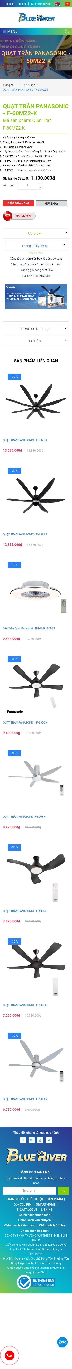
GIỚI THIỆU (35, 1199)
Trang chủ (10, 85)
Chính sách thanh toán (34, 1215)
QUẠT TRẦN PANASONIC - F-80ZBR (25, 440)
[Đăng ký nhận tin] (63, 1190)
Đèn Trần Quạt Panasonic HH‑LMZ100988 (29, 628)
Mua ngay (51, 203)
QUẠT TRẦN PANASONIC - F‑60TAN (25, 1099)
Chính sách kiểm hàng (20, 1225)
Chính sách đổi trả (52, 1225)
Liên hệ (22, 3)
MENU (10, 31)
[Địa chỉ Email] (29, 1190)
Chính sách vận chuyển (34, 1220)
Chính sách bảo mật (35, 1230)
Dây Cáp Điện (23, 1204)
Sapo (44, 1272)
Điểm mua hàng (18, 203)
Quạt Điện (28, 85)
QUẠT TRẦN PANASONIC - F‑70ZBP (25, 534)
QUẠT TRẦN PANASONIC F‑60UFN (24, 816)
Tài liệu (8, 3)
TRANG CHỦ (15, 1199)
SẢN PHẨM (55, 1199)
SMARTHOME (45, 1204)
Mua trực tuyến (40, 3)
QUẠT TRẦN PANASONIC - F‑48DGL (25, 910)
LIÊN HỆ (46, 1209)
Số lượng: (9, 185)
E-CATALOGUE (27, 1209)
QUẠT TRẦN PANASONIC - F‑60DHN (25, 1004)
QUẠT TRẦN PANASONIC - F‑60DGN (25, 722)
